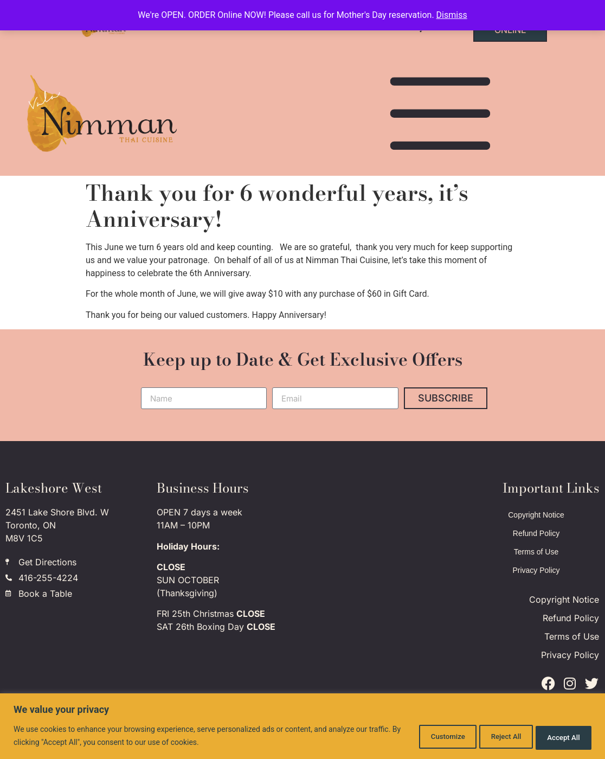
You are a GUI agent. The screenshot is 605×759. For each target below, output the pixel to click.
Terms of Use (536, 551)
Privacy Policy (535, 570)
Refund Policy (536, 533)
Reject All (489, 736)
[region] (302, 726)
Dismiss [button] (451, 15)
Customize (419, 736)
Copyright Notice (536, 515)
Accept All (558, 736)
